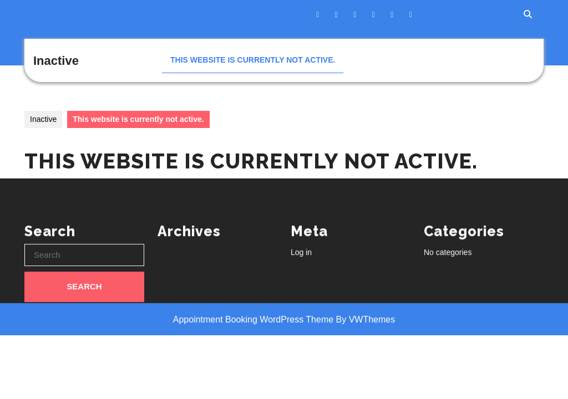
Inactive (56, 61)
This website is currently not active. (252, 59)
